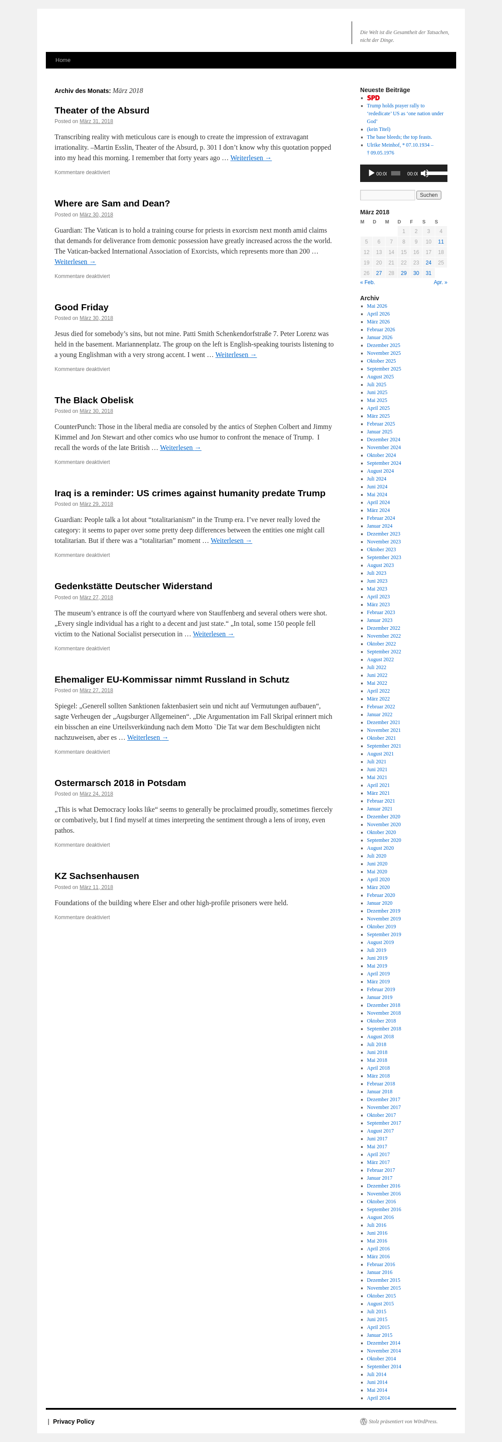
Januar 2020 (379, 903)
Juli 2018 (376, 1044)
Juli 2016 (376, 1225)
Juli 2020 (376, 856)
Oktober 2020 (381, 832)
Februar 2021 (381, 801)
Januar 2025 (379, 432)
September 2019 (384, 934)
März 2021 (378, 793)
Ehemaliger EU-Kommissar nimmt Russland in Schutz (172, 679)
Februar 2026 (381, 329)
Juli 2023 (376, 573)
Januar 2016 (379, 1272)
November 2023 (384, 542)
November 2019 (384, 919)
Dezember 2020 (383, 817)
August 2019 (380, 942)
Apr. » (440, 282)
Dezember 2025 (383, 345)
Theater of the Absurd (102, 110)
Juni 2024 (377, 487)
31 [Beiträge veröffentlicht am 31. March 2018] (428, 273)
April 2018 (378, 1068)
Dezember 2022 (383, 628)
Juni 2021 (377, 769)
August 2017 (380, 1131)
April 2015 (378, 1327)
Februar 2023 (381, 612)
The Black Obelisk (94, 400)
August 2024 (380, 471)
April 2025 (378, 408)
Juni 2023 (377, 581)
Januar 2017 (379, 1178)
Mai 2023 (377, 589)
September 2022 (384, 652)
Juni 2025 (377, 392)
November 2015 (384, 1288)
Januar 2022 (379, 714)
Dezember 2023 (383, 534)
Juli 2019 (376, 950)
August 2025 (380, 377)
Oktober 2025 (381, 361)
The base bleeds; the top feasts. (399, 137)
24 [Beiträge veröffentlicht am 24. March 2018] (428, 263)
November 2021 (384, 730)
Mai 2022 (377, 683)
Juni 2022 (377, 675)
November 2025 (384, 353)
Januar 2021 (379, 809)
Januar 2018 (379, 1091)
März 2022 (378, 699)
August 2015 (380, 1304)
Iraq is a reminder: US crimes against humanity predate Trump (190, 493)
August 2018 (380, 1036)
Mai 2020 (377, 872)
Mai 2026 (377, 306)
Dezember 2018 (383, 1005)
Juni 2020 (377, 864)
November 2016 (384, 1194)
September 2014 (384, 1366)
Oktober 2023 (381, 549)
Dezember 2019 (383, 911)
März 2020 (378, 887)
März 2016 (378, 1256)
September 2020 (384, 840)
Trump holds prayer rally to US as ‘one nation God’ (405, 113)
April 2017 (378, 1154)
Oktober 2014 (381, 1359)
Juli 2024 (376, 479)
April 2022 (378, 691)
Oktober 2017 (381, 1115)
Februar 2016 (381, 1264)
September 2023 (384, 557)
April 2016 (378, 1249)
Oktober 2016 (381, 1201)
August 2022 (380, 659)
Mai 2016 (377, 1241)
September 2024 (384, 463)
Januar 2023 (379, 620)
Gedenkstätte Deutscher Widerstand (134, 586)
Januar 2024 (379, 526)
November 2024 (384, 447)
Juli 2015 (376, 1311)
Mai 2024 (377, 494)
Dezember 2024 (383, 439)
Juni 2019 (377, 958)
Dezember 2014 (383, 1343)
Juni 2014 (377, 1382)
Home (63, 60)
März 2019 (378, 981)
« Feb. (367, 282)
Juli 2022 (376, 667)
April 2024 (378, 502)
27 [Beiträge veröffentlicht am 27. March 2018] (379, 273)
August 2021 (380, 754)
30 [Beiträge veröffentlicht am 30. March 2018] (416, 273)
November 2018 (384, 1013)
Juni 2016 (377, 1233)
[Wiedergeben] (371, 173)
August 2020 (380, 848)
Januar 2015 (379, 1335)
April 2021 (378, 785)
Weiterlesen (251, 157)
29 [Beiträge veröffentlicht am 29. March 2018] (403, 273)
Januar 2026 (379, 337)
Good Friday (82, 307)
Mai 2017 (377, 1146)
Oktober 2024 (381, 455)
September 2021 (384, 746)
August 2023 (380, 565)
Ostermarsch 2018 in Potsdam (120, 783)
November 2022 (384, 636)
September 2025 (384, 369)
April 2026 (378, 314)
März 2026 (378, 322)
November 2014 (384, 1351)
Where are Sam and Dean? (112, 203)
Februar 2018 (381, 1084)
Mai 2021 (377, 777)
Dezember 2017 (383, 1099)
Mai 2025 (377, 400)
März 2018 (378, 1076)
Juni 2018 (377, 1052)
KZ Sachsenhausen (97, 876)
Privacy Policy (74, 1421)
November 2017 (384, 1107)
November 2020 (384, 824)
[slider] (395, 173)
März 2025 (378, 416)
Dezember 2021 (383, 722)
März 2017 (378, 1162)
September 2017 (384, 1123)
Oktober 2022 (381, 644)
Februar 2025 (381, 424)
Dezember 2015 (383, 1280)
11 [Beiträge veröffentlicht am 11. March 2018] (441, 242)
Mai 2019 (377, 966)
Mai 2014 (377, 1390)
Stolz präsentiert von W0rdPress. (403, 1421)
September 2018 (384, 1029)
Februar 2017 (381, 1170)
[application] (403, 173)
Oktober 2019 (381, 927)
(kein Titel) (379, 129)
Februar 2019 (381, 989)
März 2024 (378, 510)
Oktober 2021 (381, 738)
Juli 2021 (376, 762)
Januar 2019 (379, 997)
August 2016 (380, 1217)
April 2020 (378, 879)
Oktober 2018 (381, 1021)
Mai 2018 (377, 1060)
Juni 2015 (377, 1319)
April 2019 (378, 974)
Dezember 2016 (383, 1186)
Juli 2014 (376, 1374)
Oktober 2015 (381, 1296)
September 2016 (384, 1209)
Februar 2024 (381, 518)
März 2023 (378, 604)
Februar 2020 (381, 895)
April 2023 (378, 597)
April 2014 (378, 1398)
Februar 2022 (381, 707)
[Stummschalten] (424, 173)
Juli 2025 (376, 384)
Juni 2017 (377, 1139)
